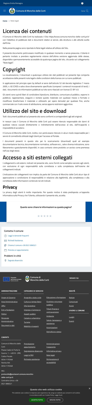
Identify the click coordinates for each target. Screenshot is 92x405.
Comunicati (73, 301)
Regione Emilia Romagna (13, 3)
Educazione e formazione (56, 297)
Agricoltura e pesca (53, 331)
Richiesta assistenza (32, 359)
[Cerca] (87, 11)
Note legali (50, 355)
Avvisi (71, 305)
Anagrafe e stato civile (32, 297)
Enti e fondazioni (7, 310)
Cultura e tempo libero (32, 301)
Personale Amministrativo (7, 320)
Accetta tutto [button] (37, 400)
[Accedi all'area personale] (82, 3)
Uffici (3, 305)
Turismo (27, 322)
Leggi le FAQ (29, 355)
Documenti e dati (8, 325)
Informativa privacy (53, 351)
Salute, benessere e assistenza (54, 322)
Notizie (72, 297)
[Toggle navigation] (4, 10)
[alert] (46, 395)
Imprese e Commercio (32, 310)
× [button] (89, 388)
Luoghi (71, 317)
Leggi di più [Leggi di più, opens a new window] (58, 395)
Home (5, 20)
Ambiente (50, 316)
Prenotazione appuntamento (29, 345)
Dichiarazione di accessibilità (52, 361)
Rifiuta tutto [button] (55, 400)
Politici (4, 314)
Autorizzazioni (51, 327)
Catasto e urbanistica (32, 318)
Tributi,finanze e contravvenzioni (52, 310)
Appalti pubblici (30, 314)
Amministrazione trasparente (53, 345)
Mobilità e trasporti (31, 326)
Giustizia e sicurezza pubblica (54, 303)
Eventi (71, 321)
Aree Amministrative (9, 301)
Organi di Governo (8, 297)
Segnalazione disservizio (33, 351)
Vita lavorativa (29, 305)
